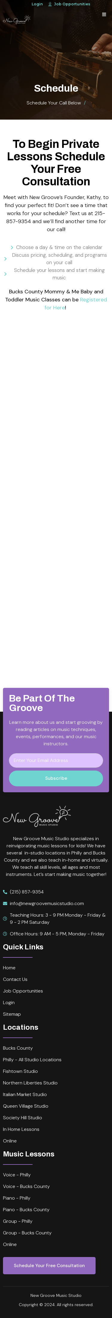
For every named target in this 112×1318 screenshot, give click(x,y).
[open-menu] (104, 14)
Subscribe (56, 778)
